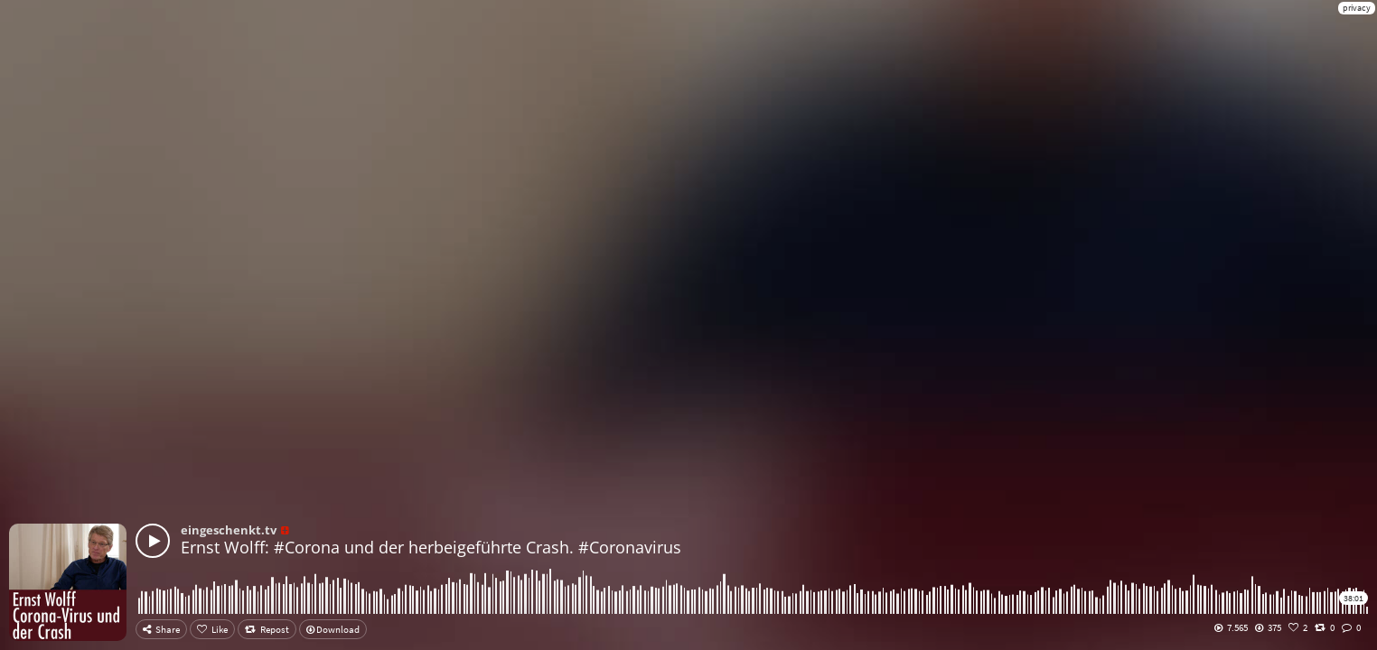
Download (333, 629)
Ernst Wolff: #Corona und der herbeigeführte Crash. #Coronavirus (431, 547)
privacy (1357, 8)
